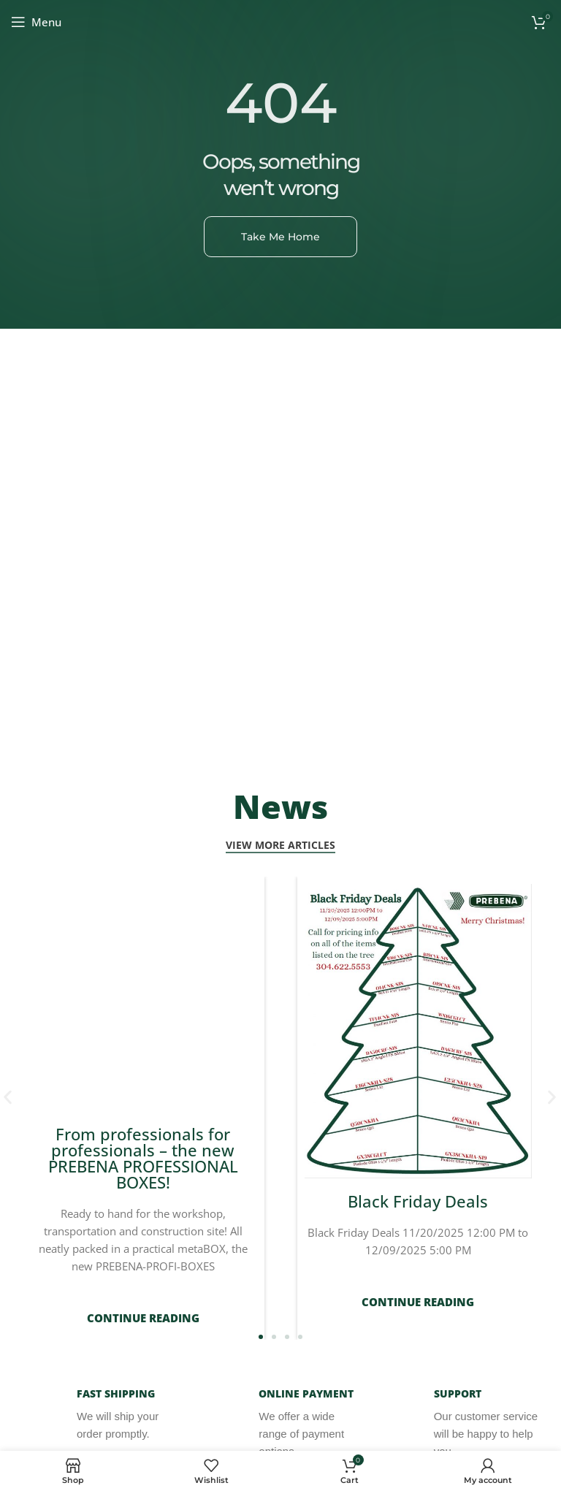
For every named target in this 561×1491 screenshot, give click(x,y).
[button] (552, 1089)
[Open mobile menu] (36, 22)
